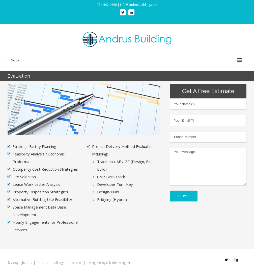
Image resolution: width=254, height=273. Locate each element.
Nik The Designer (118, 263)
